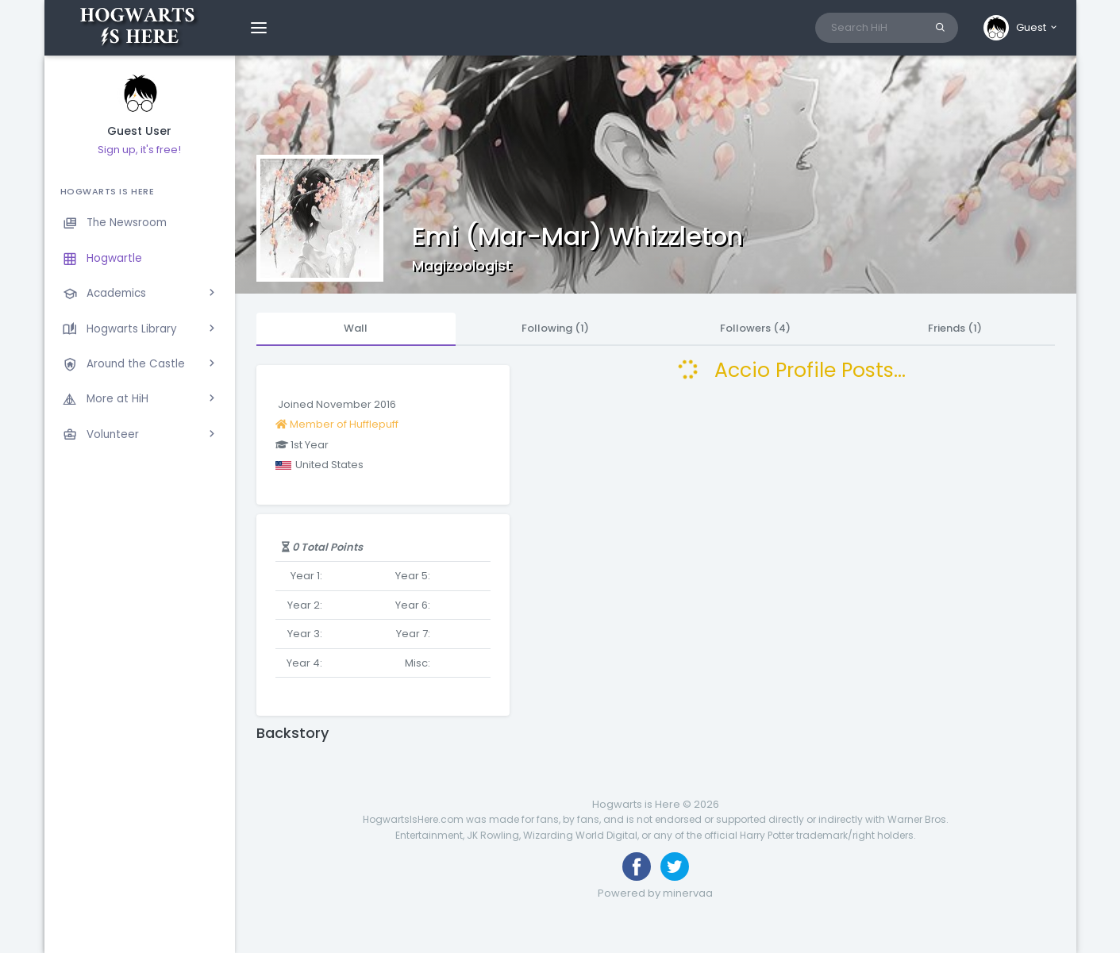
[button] (1021, 28)
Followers (755, 328)
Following (555, 328)
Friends (955, 328)
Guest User (139, 131)
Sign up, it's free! (139, 149)
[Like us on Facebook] (636, 866)
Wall (356, 328)
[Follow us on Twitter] (674, 866)
